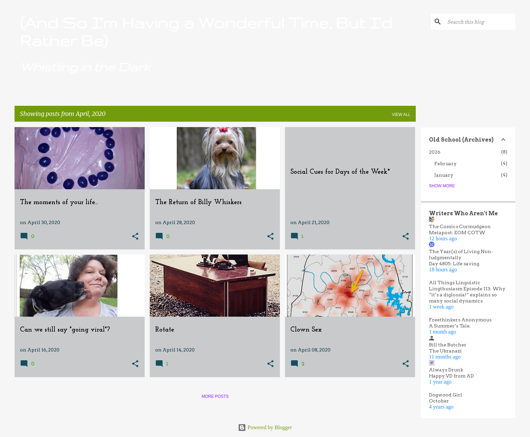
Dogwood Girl (445, 394)
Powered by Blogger (265, 427)
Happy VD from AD (451, 376)
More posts (214, 396)
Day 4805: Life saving (454, 263)
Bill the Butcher (447, 344)
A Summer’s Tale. (450, 326)
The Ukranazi (445, 351)
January (443, 175)
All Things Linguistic (454, 282)
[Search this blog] (479, 22)
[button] (135, 236)
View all (401, 114)
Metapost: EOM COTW (457, 232)
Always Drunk (446, 369)
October (439, 401)
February (445, 163)
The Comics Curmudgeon (460, 226)
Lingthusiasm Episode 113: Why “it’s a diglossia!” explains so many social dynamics (467, 295)
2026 (434, 152)
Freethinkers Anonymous (460, 319)
